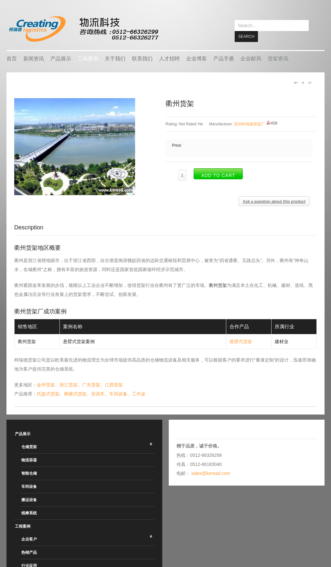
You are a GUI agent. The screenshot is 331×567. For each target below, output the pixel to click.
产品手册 (223, 58)
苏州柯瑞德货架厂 (249, 123)
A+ (295, 82)
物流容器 (29, 459)
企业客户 (29, 539)
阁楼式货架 (75, 393)
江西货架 (114, 384)
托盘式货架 (48, 393)
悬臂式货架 (241, 341)
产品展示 (60, 58)
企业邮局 (250, 58)
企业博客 (196, 58)
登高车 (98, 393)
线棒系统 (29, 512)
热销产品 (29, 552)
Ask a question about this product (274, 201)
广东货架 (91, 384)
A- (310, 82)
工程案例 (88, 58)
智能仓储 (29, 473)
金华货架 (46, 384)
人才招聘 (169, 58)
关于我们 (115, 58)
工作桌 (138, 393)
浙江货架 (68, 384)
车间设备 (118, 393)
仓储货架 (29, 446)
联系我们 (142, 58)
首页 (11, 58)
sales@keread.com (210, 473)
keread (83, 29)
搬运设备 (29, 499)
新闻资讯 (33, 58)
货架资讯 (278, 58)
